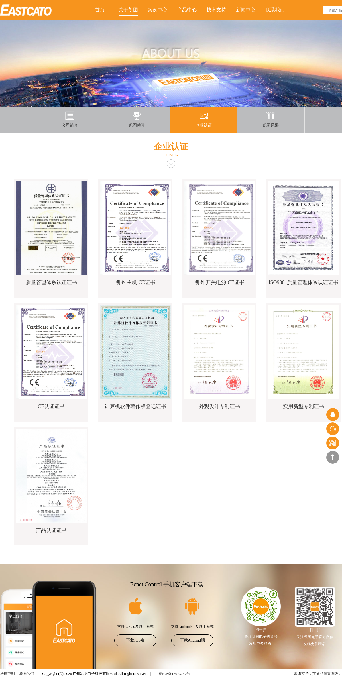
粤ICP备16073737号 (174, 673)
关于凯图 (128, 10)
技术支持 (216, 10)
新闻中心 (245, 10)
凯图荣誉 (137, 119)
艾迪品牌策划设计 (327, 673)
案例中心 (157, 10)
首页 (100, 10)
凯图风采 (271, 119)
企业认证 (204, 119)
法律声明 (7, 673)
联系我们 (275, 10)
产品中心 (187, 10)
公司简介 (70, 119)
